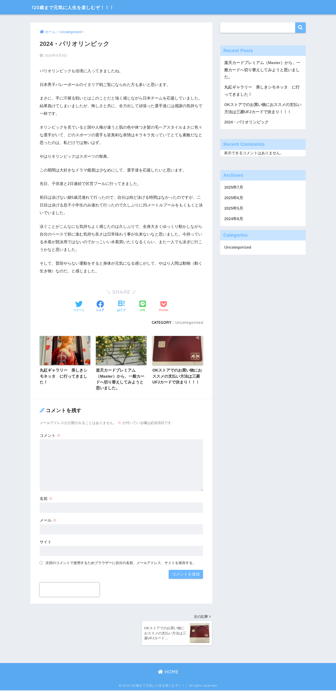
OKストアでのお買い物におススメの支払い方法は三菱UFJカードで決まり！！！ (262, 109)
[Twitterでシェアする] (78, 306)
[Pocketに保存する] (163, 306)
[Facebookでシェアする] (100, 306)
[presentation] (69, 590)
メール (48, 520)
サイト (46, 542)
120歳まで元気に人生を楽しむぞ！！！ (82, 7)
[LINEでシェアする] (142, 306)
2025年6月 (233, 198)
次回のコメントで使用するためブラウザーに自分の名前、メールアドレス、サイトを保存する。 (121, 563)
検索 (300, 27)
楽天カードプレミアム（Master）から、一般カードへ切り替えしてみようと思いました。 (262, 70)
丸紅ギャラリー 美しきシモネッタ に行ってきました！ (262, 91)
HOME (168, 672)
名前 (46, 499)
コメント (50, 436)
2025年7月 (233, 188)
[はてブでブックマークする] (121, 306)
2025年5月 (233, 209)
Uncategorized (189, 322)
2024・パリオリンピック (246, 122)
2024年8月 (233, 219)
